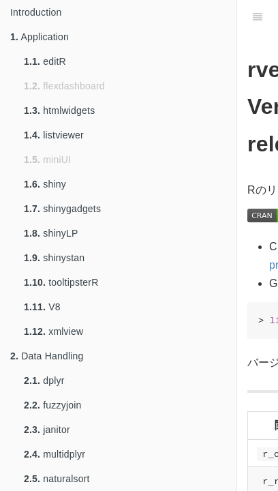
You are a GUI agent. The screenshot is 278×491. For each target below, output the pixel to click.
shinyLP (51, 233)
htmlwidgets (59, 110)
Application (39, 36)
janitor (47, 429)
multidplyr (54, 454)
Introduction (36, 12)
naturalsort (57, 478)
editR (45, 61)
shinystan (54, 257)
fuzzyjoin (53, 405)
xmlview (53, 331)
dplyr (44, 380)
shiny (45, 184)
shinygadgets (62, 208)
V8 (42, 306)
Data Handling (47, 356)
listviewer (54, 135)
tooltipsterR (61, 282)
